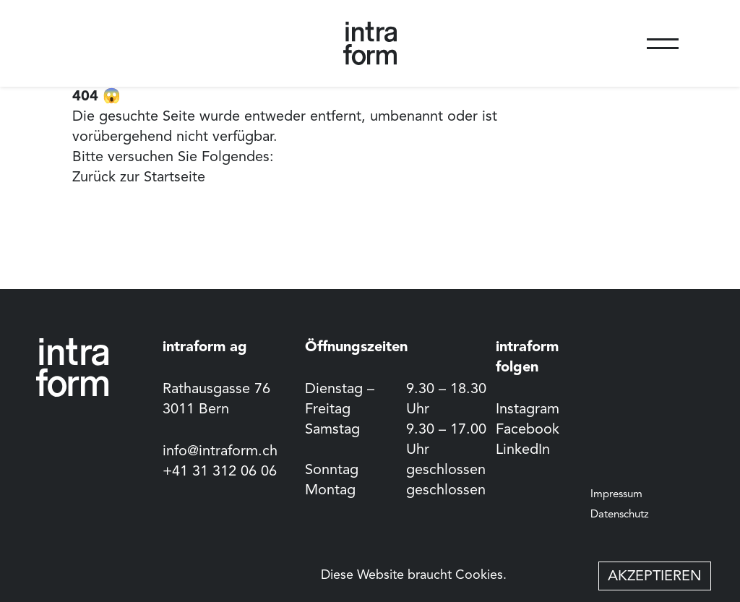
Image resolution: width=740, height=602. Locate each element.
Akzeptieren (655, 576)
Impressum (616, 494)
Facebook (527, 430)
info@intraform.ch (220, 451)
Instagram (527, 410)
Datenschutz (619, 514)
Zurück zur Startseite (138, 178)
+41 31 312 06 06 (220, 472)
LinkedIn (523, 450)
